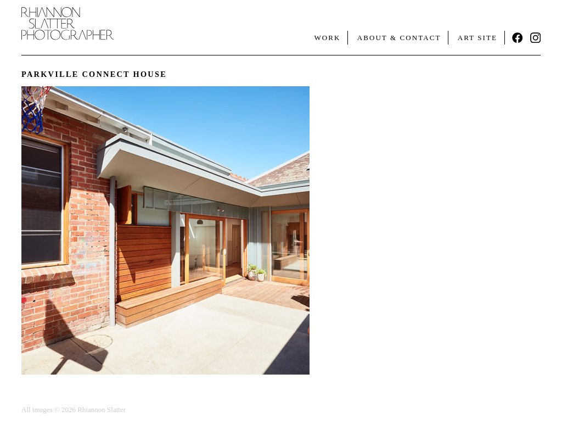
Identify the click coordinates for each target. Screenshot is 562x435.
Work (327, 38)
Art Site (477, 38)
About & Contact (399, 38)
